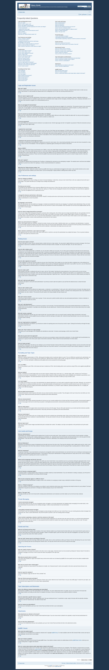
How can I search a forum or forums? (62, 48)
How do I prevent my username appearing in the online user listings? (32, 26)
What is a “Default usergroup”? (61, 30)
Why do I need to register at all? (24, 24)
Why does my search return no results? (63, 49)
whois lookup (38, 649)
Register (85, 14)
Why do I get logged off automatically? (26, 25)
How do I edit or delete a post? (24, 51)
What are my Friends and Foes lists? (62, 43)
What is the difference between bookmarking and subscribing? (67, 58)
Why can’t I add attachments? (24, 59)
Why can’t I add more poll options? (25, 55)
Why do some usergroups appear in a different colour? (66, 29)
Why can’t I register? (22, 33)
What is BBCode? (21, 70)
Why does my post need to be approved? (26, 64)
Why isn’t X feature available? (61, 71)
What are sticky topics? (23, 77)
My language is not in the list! (24, 42)
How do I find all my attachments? (62, 66)
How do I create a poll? (23, 54)
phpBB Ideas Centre (77, 640)
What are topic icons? (22, 80)
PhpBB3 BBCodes (58, 666)
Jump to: (78, 659)
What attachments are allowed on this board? (64, 65)
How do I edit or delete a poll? (24, 56)
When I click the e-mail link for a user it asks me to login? (29, 46)
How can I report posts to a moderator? (26, 62)
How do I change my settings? (24, 38)
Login (90, 14)
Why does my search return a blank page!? (64, 51)
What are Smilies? (22, 72)
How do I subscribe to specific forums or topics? (64, 59)
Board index (22, 12)
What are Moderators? (59, 24)
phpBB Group (55, 632)
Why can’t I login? (21, 22)
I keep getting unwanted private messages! (64, 37)
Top (20, 92)
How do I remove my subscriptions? (62, 60)
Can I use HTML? (21, 71)
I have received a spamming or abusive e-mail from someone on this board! (70, 38)
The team (63, 663)
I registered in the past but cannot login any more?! (28, 30)
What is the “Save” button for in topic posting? (27, 63)
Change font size (89, 12)
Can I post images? (22, 74)
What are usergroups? (59, 25)
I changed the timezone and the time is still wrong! (28, 41)
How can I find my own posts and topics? (63, 53)
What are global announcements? (25, 75)
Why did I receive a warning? (24, 60)
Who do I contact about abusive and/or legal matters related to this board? (70, 73)
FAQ (81, 14)
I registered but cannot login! (24, 29)
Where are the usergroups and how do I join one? (65, 26)
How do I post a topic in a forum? (25, 50)
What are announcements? (23, 76)
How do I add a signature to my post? (25, 53)
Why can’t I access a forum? (24, 58)
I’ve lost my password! (22, 27)
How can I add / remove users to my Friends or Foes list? (66, 44)
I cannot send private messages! (61, 36)
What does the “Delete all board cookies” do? (27, 34)
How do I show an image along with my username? (28, 43)
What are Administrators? (60, 22)
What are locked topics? (23, 79)
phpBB (50, 665)
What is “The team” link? (60, 31)
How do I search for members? (61, 52)
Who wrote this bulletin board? (61, 70)
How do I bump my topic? (23, 65)
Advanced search (87, 7)
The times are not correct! (23, 39)
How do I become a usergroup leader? (63, 27)
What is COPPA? (21, 31)
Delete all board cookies (71, 663)
